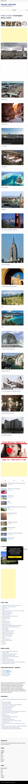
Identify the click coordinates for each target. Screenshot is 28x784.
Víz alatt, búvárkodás (6, 622)
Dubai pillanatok (5, 628)
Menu (14, 10)
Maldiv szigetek (4, 187)
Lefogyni (2, 775)
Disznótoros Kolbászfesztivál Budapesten (10, 716)
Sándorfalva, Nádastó (11, 527)
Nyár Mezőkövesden (6, 715)
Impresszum (3, 782)
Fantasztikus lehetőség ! (6, 702)
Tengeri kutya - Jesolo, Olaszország (14, 488)
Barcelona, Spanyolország (12, 513)
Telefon (2, 756)
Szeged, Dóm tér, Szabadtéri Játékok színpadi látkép (12, 625)
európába (7, 671)
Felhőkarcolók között (6, 638)
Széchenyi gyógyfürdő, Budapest (8, 630)
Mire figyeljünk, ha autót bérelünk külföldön (10, 656)
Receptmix (2, 750)
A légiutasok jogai (5, 652)
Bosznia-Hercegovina (5, 371)
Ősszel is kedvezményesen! (7, 710)
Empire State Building (5, 264)
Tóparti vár (4, 642)
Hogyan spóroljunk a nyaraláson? (8, 663)
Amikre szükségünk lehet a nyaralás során (10, 651)
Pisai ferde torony (11, 495)
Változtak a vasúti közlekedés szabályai (9, 654)
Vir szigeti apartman (5, 722)
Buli (1, 758)
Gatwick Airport (4, 99)
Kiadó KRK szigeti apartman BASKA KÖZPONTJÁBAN (12, 728)
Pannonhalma (4, 166)
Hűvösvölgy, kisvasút (6, 618)
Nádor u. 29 (4, 714)
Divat (2, 769)
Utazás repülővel (5, 629)
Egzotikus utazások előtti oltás (8, 659)
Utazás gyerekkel (5, 658)
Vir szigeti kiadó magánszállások (8, 719)
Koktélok (2, 752)
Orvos (2, 772)
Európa (9, 16)
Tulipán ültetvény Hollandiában (8, 633)
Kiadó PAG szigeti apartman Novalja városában (10, 727)
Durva (2, 771)
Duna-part (4, 644)
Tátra (2, 306)
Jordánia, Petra (4, 124)
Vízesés (3, 641)
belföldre (6, 670)
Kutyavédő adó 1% (4, 768)
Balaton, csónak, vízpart (6, 624)
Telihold (3, 620)
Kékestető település (11, 537)
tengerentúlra (5, 673)
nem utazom (5, 675)
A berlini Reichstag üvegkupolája (7, 349)
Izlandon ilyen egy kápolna (7, 634)
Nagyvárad (3, 209)
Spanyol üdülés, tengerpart (7, 640)
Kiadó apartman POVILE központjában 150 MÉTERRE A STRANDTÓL (14, 726)
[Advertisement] (14, 35)
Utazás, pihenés (8, 4)
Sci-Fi (2, 755)
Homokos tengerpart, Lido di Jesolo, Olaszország (16, 483)
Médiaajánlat (12, 782)
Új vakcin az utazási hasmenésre (8, 660)
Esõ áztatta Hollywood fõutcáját (7, 413)
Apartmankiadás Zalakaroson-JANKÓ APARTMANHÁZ (12, 704)
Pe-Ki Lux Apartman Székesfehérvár (8, 706)
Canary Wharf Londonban (6, 435)
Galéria (3, 16)
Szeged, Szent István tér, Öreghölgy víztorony (10, 626)
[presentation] (5, 480)
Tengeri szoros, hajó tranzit (7, 636)
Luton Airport (4, 146)
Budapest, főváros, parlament (7, 632)
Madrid (3, 637)
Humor (2, 761)
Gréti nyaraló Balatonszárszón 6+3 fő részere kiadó (11, 720)
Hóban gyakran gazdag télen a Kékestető (15, 533)
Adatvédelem (7, 782)
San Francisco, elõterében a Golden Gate (9, 229)
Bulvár (2, 753)
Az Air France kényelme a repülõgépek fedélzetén (11, 391)
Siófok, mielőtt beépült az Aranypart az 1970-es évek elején (13, 610)
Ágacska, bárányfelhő (6, 621)
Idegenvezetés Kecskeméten (7, 707)
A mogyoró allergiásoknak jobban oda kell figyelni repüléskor (13, 662)
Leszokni (2, 777)
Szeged (9, 501)
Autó (1, 774)
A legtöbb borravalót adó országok (8, 655)
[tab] (5, 480)
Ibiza (2, 327)
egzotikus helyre (6, 674)
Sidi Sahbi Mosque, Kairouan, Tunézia (8, 286)
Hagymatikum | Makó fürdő (12, 522)
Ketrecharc (3, 759)
